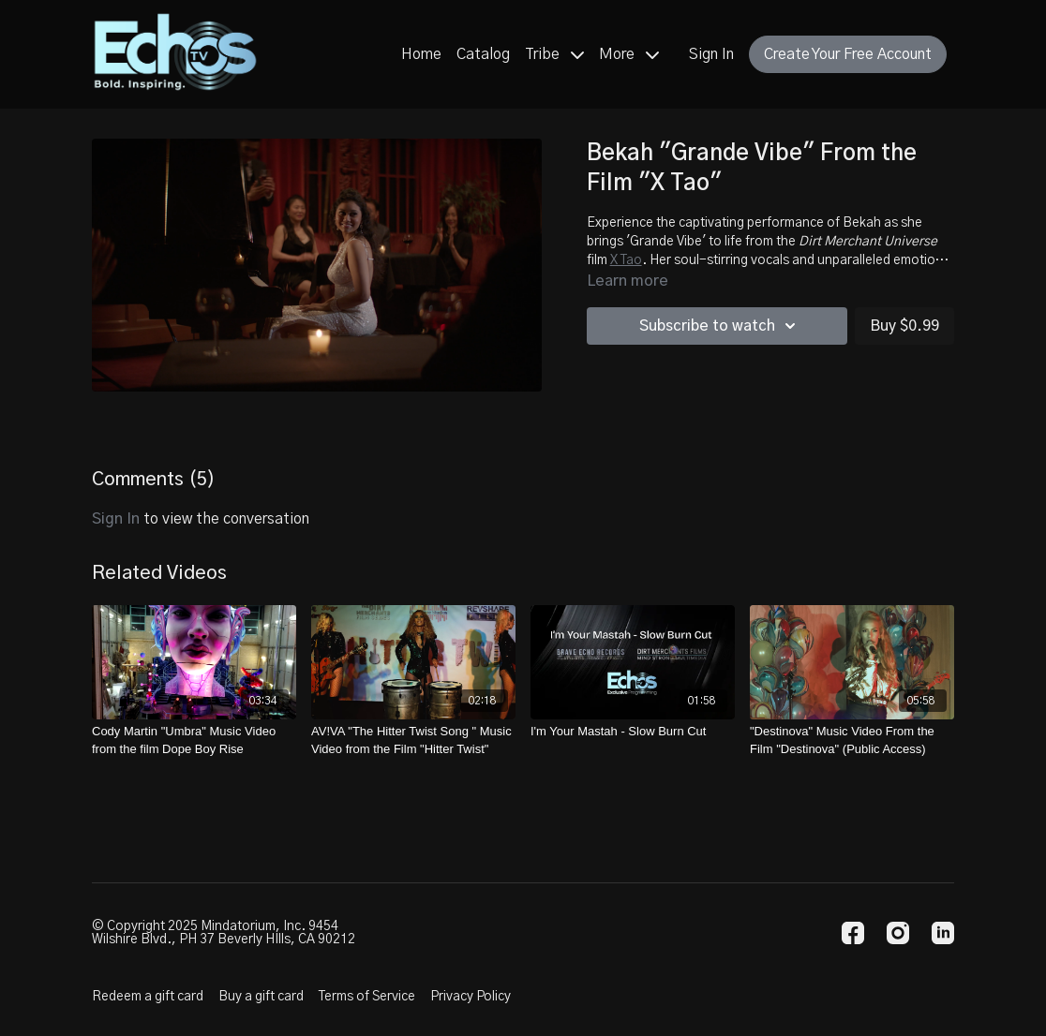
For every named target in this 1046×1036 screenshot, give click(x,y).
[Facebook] (853, 933)
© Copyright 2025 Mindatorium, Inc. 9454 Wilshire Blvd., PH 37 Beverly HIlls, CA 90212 (223, 933)
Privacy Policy (470, 996)
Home (421, 54)
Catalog (483, 54)
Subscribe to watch (720, 326)
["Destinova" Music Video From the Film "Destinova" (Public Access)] (852, 740)
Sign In (711, 54)
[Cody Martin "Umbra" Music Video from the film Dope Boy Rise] (194, 740)
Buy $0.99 (904, 325)
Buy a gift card (261, 996)
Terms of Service (367, 996)
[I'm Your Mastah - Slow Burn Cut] (632, 731)
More (629, 54)
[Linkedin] (943, 933)
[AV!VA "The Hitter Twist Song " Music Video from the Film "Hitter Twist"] (413, 740)
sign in (116, 518)
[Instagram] (898, 933)
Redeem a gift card (147, 996)
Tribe (554, 54)
